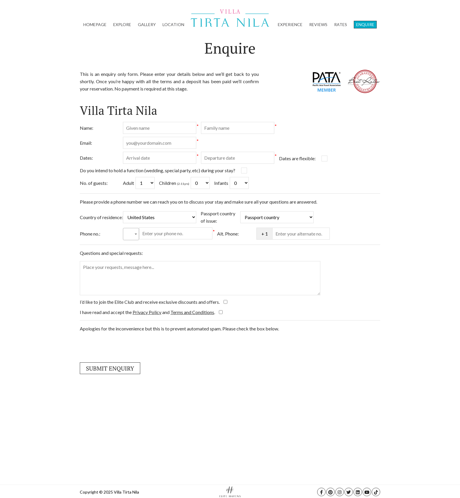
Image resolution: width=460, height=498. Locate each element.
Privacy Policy (147, 312)
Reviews (318, 24)
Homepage (94, 24)
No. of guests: (94, 183)
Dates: (86, 158)
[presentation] (124, 346)
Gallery (147, 24)
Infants (221, 183)
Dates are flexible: (297, 158)
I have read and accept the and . (148, 312)
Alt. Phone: (228, 233)
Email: (86, 143)
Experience (290, 24)
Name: (86, 128)
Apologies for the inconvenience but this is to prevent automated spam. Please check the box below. (179, 328)
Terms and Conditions (192, 312)
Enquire (365, 24)
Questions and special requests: (111, 253)
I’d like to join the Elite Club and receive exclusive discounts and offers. (150, 302)
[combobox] (131, 234)
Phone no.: (90, 233)
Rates (340, 24)
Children (174, 183)
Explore (122, 24)
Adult (128, 183)
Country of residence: (101, 217)
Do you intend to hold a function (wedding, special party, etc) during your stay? (157, 170)
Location (173, 24)
